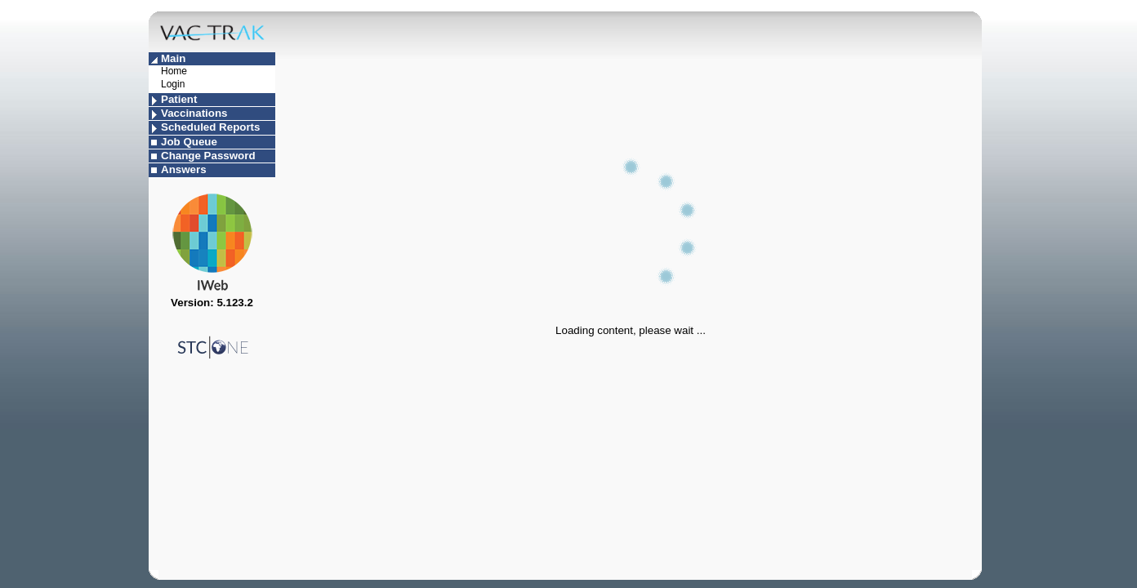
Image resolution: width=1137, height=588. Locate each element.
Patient (179, 99)
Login (173, 84)
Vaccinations (194, 113)
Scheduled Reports (210, 127)
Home (174, 71)
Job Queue (189, 142)
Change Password (208, 155)
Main (173, 58)
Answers (184, 169)
